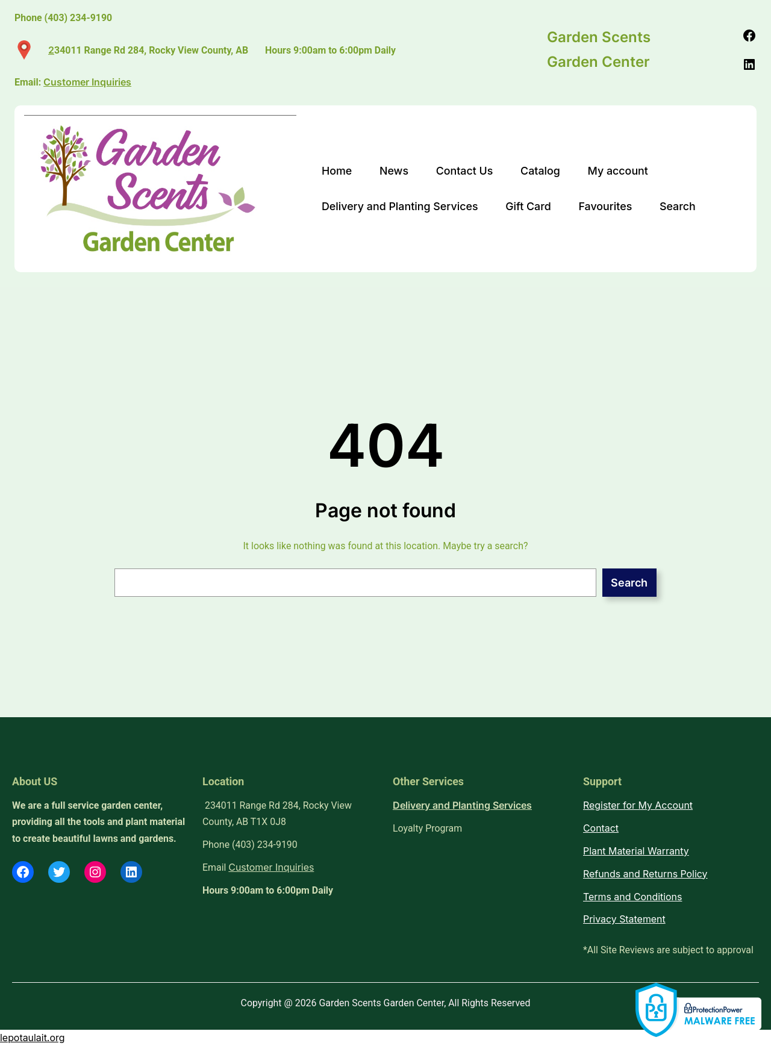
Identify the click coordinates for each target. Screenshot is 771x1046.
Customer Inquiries (271, 867)
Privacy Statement (624, 919)
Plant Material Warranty (636, 851)
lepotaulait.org (32, 1038)
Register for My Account (638, 805)
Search (629, 582)
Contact (601, 828)
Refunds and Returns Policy (645, 874)
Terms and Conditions (632, 897)
